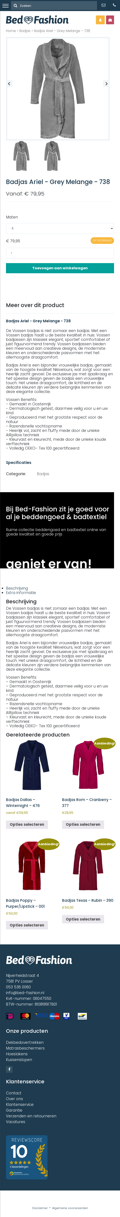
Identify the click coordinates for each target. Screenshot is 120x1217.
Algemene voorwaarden (70, 1208)
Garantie (14, 1110)
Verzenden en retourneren (31, 1116)
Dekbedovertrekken (25, 1042)
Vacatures (15, 1121)
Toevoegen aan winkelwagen (60, 268)
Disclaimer (40, 1208)
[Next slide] (106, 83)
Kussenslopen (19, 1059)
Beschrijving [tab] (17, 588)
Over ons (14, 1098)
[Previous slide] (9, 83)
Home (11, 30)
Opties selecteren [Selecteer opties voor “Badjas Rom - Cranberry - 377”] (83, 824)
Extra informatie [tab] (21, 592)
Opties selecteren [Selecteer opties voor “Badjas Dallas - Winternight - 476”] (27, 824)
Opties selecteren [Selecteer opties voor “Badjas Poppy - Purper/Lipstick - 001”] (27, 925)
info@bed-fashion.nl (25, 992)
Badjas (24, 30)
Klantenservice (20, 1104)
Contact (13, 1093)
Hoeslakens (17, 1054)
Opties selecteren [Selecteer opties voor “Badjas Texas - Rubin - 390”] (83, 919)
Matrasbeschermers (25, 1048)
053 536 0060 (18, 987)
